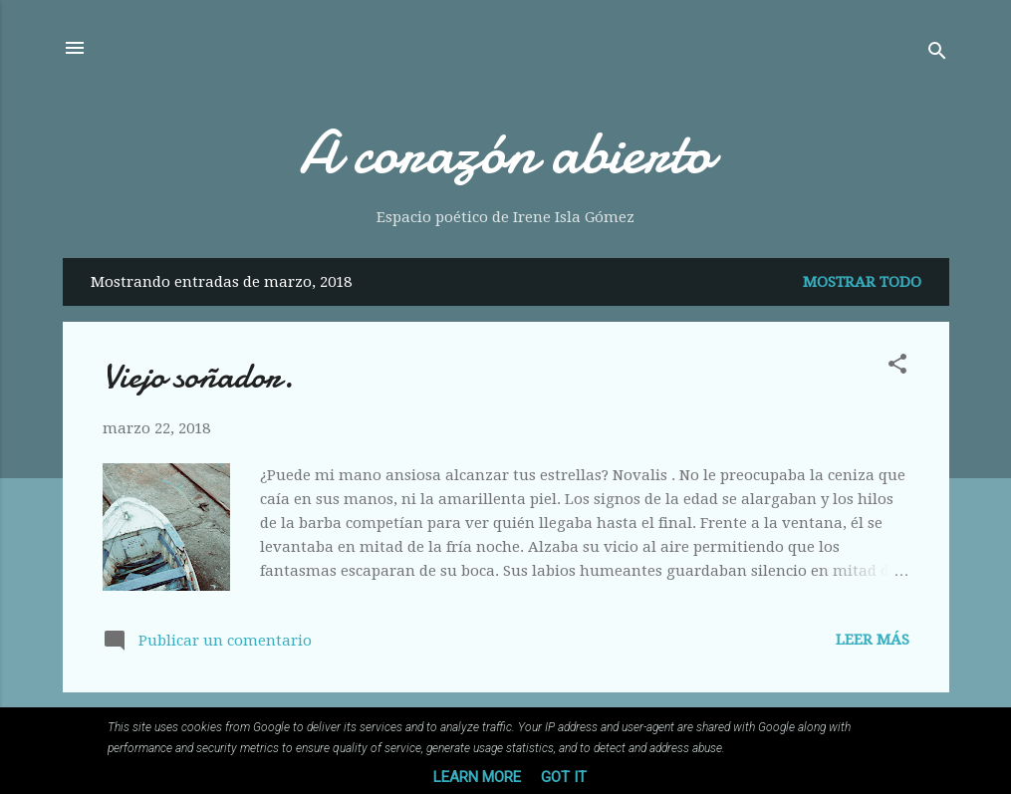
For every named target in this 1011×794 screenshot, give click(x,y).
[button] (897, 367)
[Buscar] (937, 54)
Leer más (872, 640)
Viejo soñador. (198, 376)
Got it (564, 777)
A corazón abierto (505, 152)
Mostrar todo (862, 282)
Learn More (477, 777)
